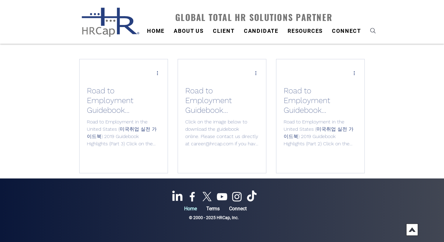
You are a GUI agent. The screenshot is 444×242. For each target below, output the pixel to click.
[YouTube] (222, 196)
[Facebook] (192, 196)
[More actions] (159, 73)
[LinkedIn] (177, 196)
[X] (207, 196)
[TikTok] (251, 196)
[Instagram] (237, 196)
